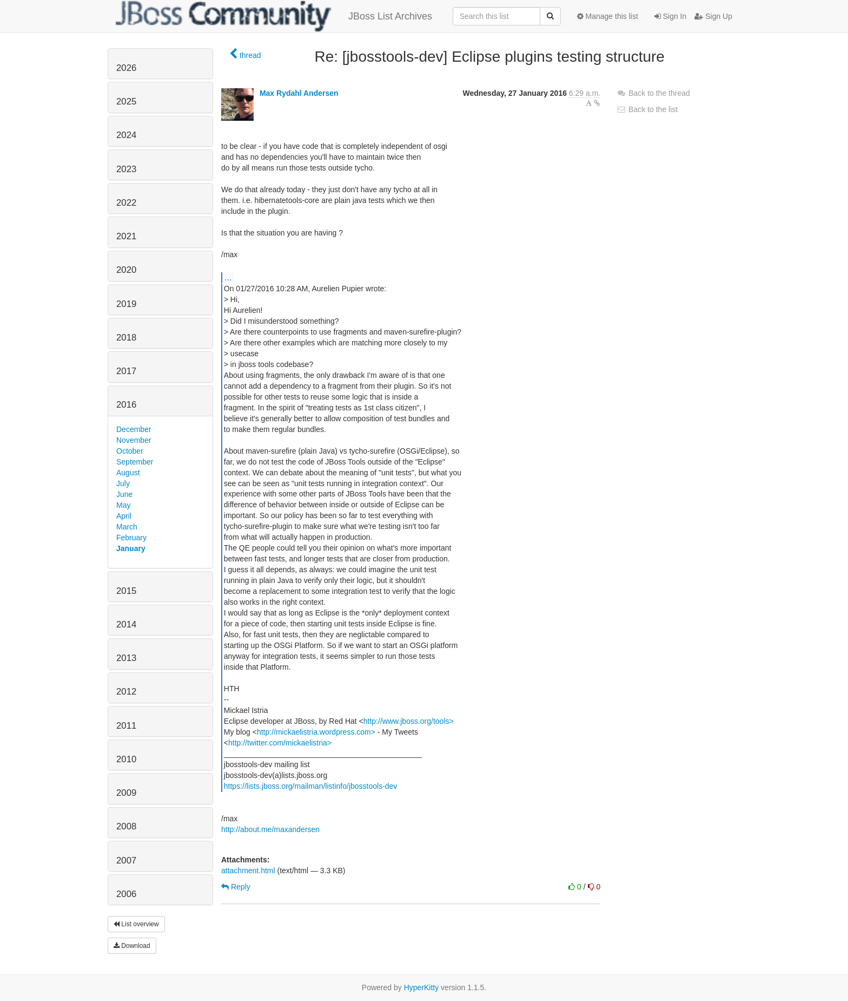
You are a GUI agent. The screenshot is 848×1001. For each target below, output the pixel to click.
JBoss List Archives (274, 16)
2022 (126, 203)
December (133, 429)
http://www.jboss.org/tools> (408, 721)
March (126, 526)
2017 (126, 371)
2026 (126, 68)
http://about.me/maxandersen (270, 829)
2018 (126, 337)
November (133, 440)
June (124, 494)
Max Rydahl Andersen (299, 93)
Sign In (670, 16)
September (134, 461)
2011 (126, 726)
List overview (136, 924)
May (123, 505)
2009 (126, 793)
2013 (126, 658)
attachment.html (248, 870)
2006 (126, 894)
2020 (126, 270)
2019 (126, 304)
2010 (126, 759)
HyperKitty (421, 987)
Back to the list (647, 109)
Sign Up (713, 16)
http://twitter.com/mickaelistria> (280, 742)
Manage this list (607, 16)
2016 (126, 405)
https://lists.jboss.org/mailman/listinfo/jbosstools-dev (311, 786)
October (129, 451)
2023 (126, 169)
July (123, 483)
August (128, 472)
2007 (126, 860)
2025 (126, 101)
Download (132, 946)
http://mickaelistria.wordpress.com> (316, 732)
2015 (126, 591)
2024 (126, 135)
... (227, 277)
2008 (126, 826)
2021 (126, 236)
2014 (126, 624)
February (131, 537)
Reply (235, 886)
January (130, 548)
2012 (126, 691)
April (123, 516)
